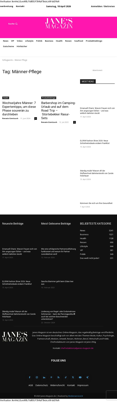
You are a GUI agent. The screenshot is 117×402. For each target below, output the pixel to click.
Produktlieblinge (48, 98)
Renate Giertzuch (10, 118)
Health (5, 98)
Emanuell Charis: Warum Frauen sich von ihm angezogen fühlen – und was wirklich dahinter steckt (97, 110)
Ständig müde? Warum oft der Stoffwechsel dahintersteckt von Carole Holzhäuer (96, 173)
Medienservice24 (75, 396)
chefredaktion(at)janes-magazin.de (77, 348)
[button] (13, 24)
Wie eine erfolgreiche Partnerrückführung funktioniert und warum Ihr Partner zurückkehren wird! (58, 251)
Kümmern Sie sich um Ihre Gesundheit (96, 203)
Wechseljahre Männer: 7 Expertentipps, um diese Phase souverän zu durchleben (19, 108)
